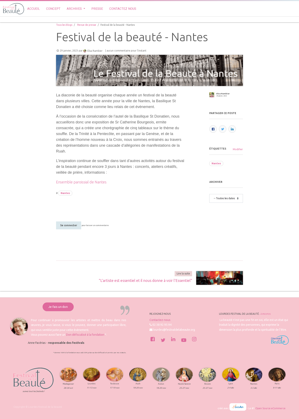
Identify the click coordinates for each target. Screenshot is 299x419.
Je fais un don (58, 306)
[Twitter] (222, 129)
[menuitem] (33, 9)
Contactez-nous (160, 320)
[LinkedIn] (232, 129)
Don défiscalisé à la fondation (85, 334)
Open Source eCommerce (270, 408)
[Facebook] (213, 129)
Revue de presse (86, 24)
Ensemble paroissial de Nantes (81, 182)
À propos (266, 314)
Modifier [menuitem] (238, 149)
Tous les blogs (64, 24)
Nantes (65, 193)
